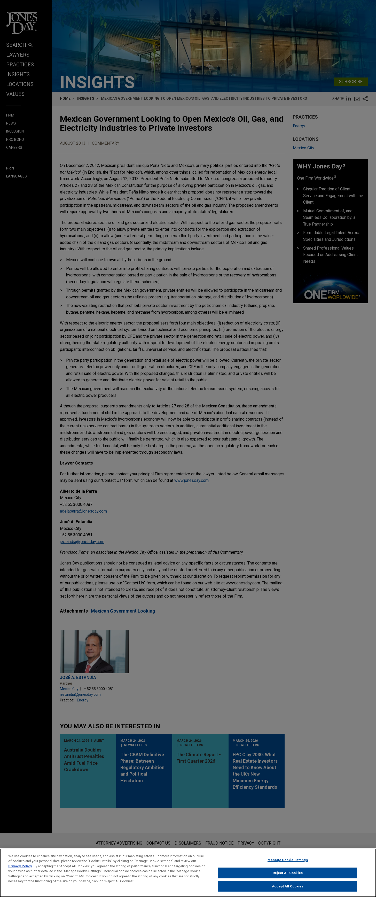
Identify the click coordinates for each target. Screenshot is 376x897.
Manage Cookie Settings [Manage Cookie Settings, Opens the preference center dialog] (288, 863)
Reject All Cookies (288, 876)
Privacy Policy (20, 869)
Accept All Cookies (287, 889)
